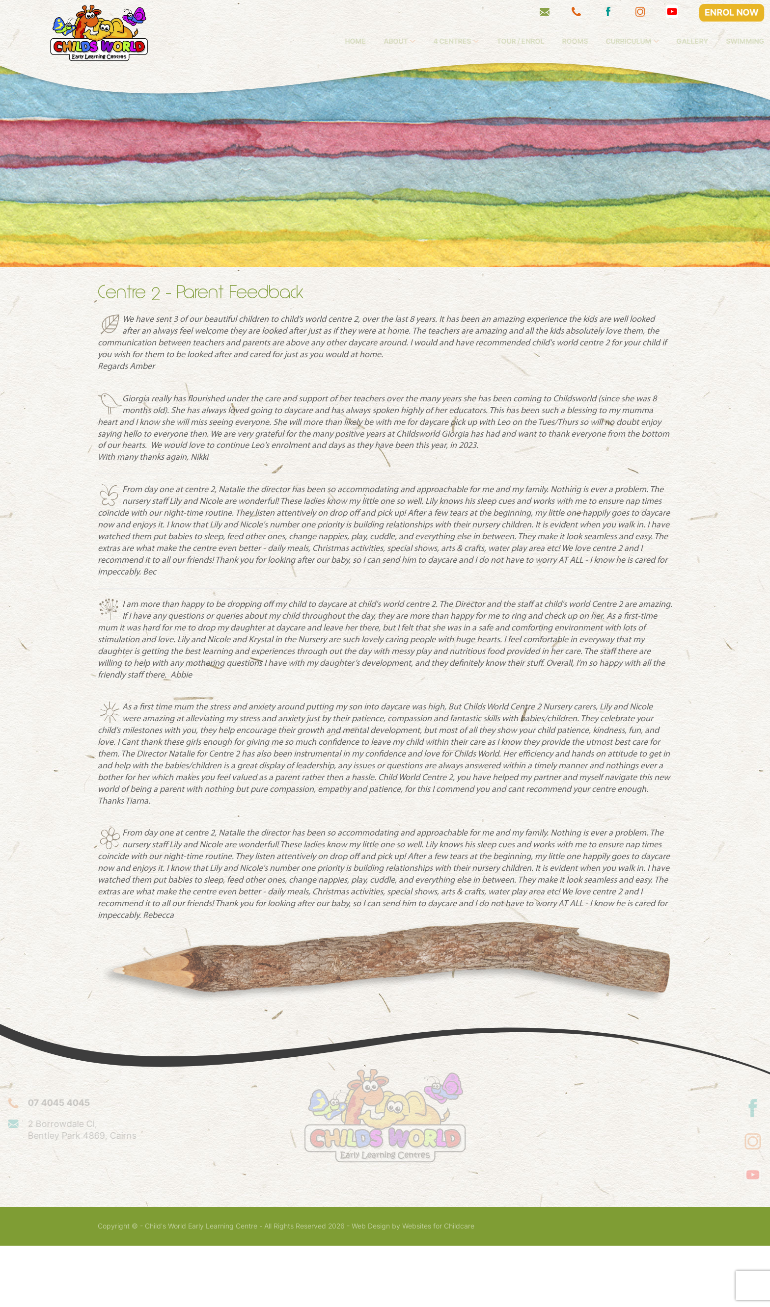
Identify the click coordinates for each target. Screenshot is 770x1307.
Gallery (742, 41)
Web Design (371, 1287)
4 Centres (502, 41)
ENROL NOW (732, 12)
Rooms (624, 41)
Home (405, 41)
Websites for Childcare (438, 1287)
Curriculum (678, 41)
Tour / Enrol (570, 41)
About (446, 41)
